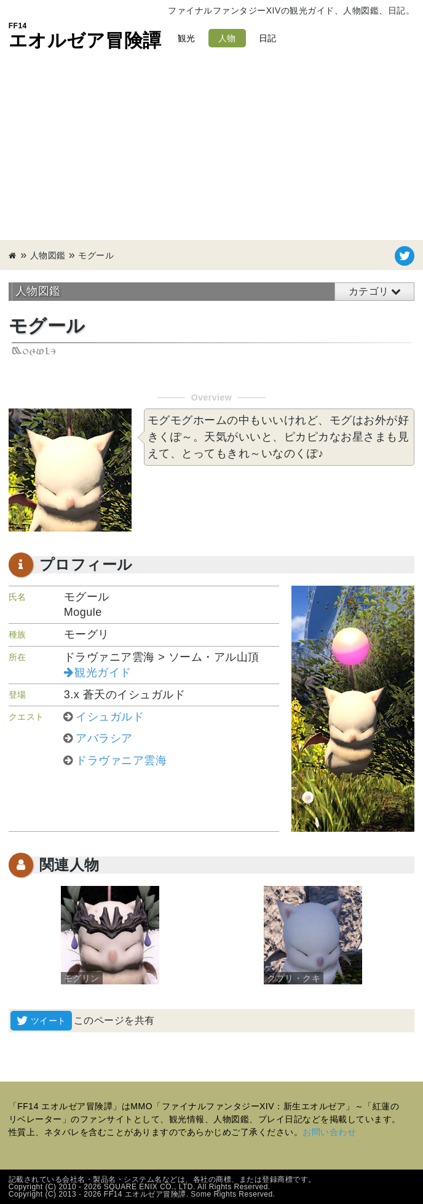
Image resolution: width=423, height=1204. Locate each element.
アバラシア (104, 738)
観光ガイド (103, 672)
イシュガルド (110, 717)
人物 (227, 38)
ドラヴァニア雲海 (121, 760)
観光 (187, 38)
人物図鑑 (48, 255)
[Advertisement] (211, 148)
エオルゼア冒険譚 (85, 35)
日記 (268, 38)
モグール (96, 255)
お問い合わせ (329, 1132)
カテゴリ (369, 291)
